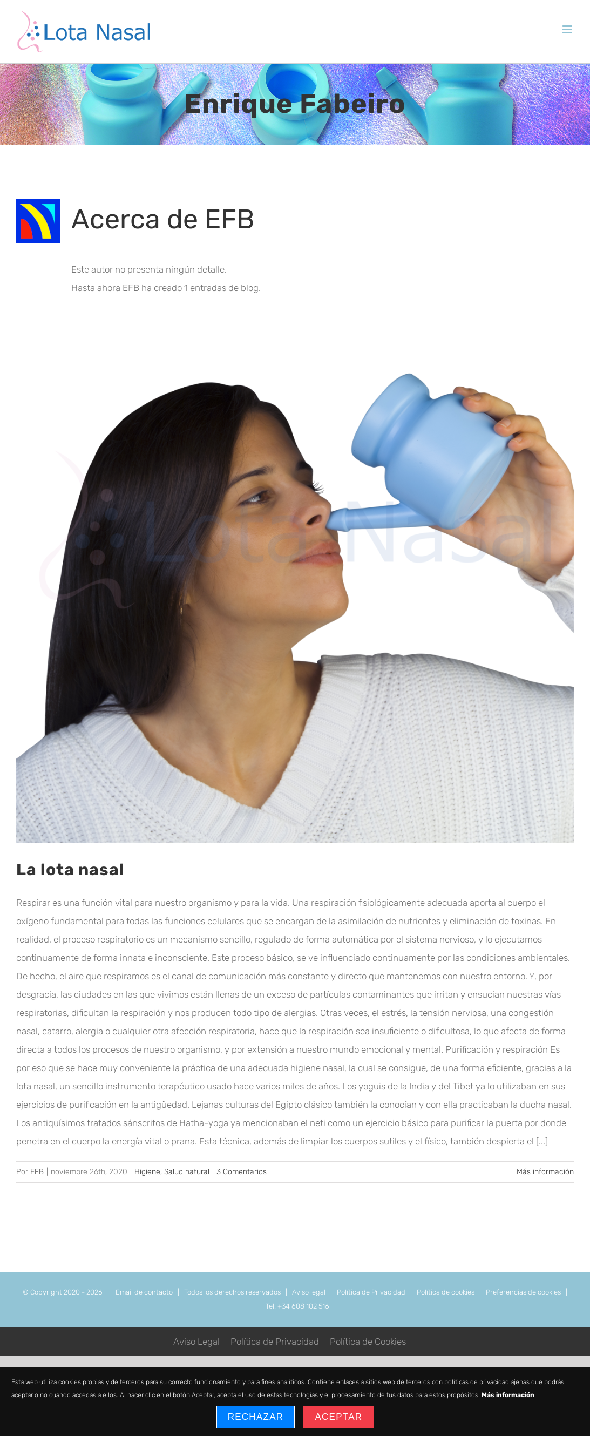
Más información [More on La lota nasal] (545, 1171)
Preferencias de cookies (523, 1292)
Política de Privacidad (371, 1292)
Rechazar (256, 1417)
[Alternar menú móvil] (568, 29)
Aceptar (338, 1417)
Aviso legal (308, 1292)
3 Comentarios (241, 1171)
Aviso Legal (196, 1341)
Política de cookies (445, 1292)
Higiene (147, 1171)
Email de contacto (144, 1292)
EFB (37, 1171)
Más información (508, 1395)
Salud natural (186, 1171)
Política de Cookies (368, 1341)
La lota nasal (70, 869)
